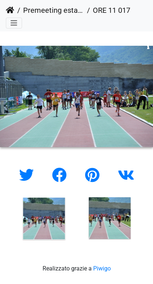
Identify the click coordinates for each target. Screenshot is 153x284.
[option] (44, 218)
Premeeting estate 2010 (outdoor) (53, 10)
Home (10, 10)
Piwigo (102, 268)
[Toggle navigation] (14, 23)
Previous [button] (5, 220)
